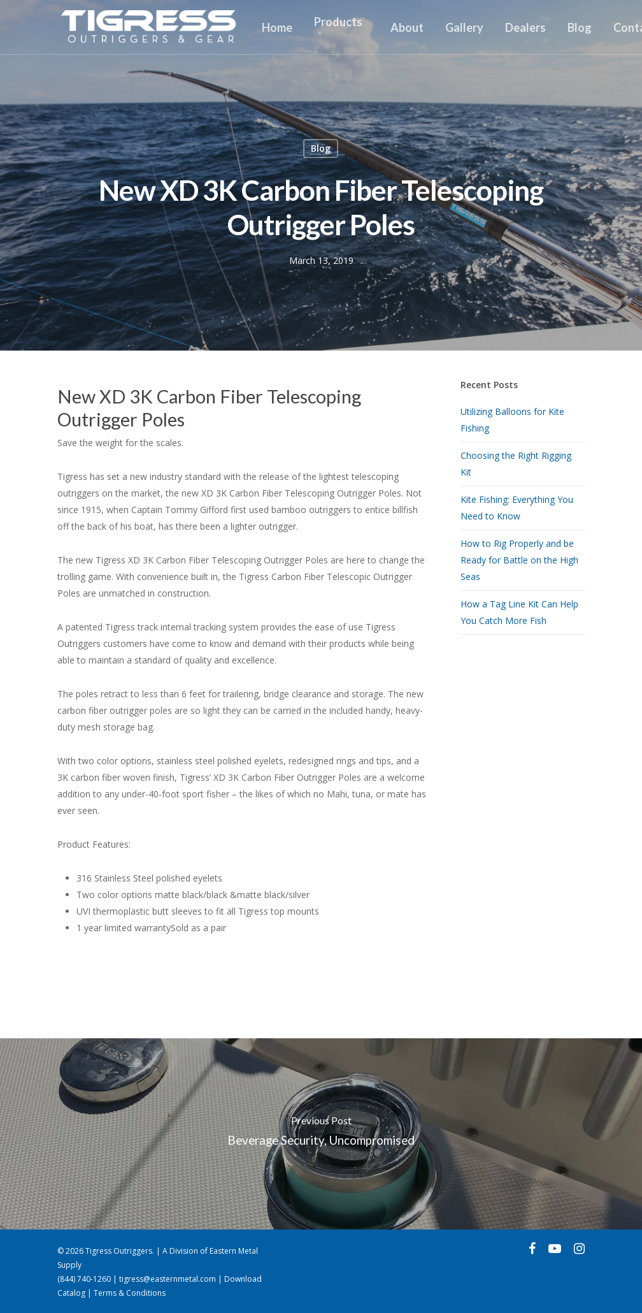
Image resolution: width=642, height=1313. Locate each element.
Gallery (464, 27)
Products (338, 25)
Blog (579, 27)
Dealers (525, 27)
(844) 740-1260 (84, 1278)
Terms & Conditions (130, 1293)
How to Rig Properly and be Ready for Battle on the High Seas (519, 560)
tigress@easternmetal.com (167, 1278)
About (407, 27)
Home (277, 27)
